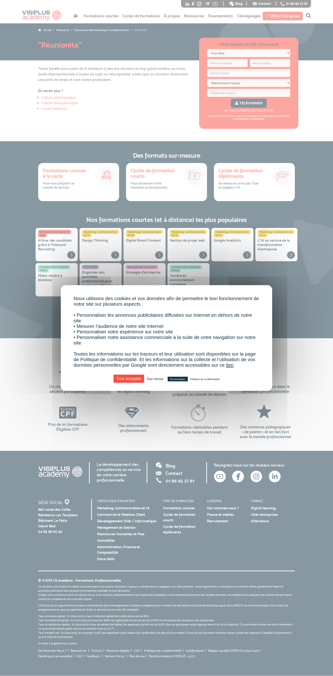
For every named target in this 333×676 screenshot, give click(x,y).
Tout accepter (128, 378)
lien (230, 365)
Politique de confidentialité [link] (205, 379)
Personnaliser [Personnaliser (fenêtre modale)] (177, 379)
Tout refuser (154, 379)
